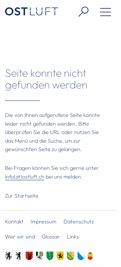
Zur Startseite (21, 195)
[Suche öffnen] (80, 11)
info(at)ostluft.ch (24, 176)
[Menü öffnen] (103, 13)
